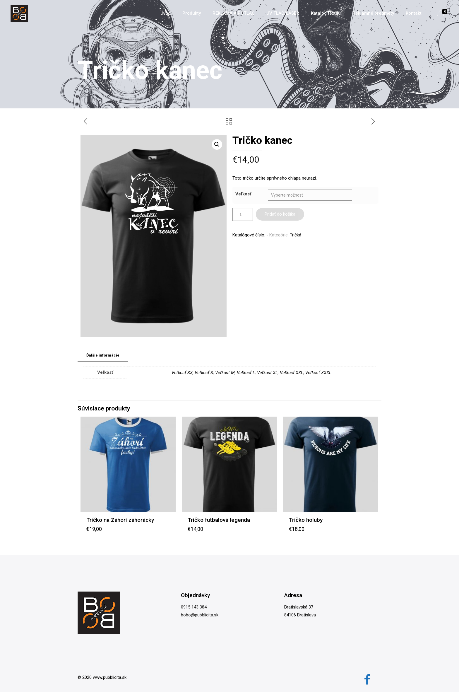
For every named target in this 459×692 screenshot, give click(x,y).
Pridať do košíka (280, 214)
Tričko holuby (306, 520)
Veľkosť (243, 194)
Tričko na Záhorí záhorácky (120, 520)
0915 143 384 (194, 607)
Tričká (295, 235)
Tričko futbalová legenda (219, 520)
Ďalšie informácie (102, 355)
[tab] (103, 355)
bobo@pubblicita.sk (199, 615)
